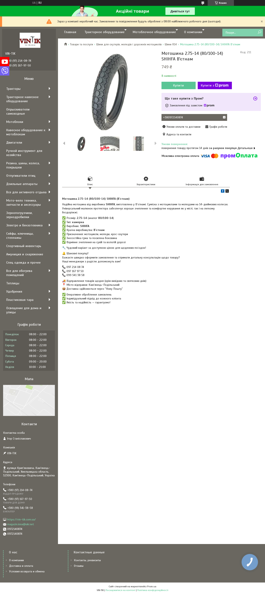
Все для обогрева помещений (19, 273)
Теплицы (12, 283)
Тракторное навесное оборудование (22, 99)
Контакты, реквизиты (87, 560)
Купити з (215, 85)
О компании (193, 32)
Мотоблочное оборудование (154, 32)
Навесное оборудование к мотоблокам (25, 132)
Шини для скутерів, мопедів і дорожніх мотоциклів (129, 44)
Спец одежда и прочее (23, 263)
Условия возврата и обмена (27, 571)
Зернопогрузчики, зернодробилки (19, 215)
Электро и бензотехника (24, 225)
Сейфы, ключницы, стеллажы (20, 236)
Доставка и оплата (21, 566)
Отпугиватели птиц (20, 176)
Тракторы (13, 89)
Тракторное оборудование (104, 32)
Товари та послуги (81, 44)
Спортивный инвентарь (23, 246)
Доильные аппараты (21, 184)
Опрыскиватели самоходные (18, 111)
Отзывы (78, 566)
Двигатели (14, 143)
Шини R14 (171, 44)
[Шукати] (259, 32)
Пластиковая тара (20, 300)
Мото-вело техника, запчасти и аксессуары (23, 202)
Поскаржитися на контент (120, 590)
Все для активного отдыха (26, 192)
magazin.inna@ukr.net (20, 524)
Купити (178, 85)
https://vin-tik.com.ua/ (21, 519)
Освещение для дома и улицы (23, 310)
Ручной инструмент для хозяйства (24, 153)
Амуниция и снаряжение (24, 254)
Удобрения (14, 291)
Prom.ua (151, 586)
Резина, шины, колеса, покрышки (23, 165)
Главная (70, 32)
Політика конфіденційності (152, 590)
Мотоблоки (14, 122)
